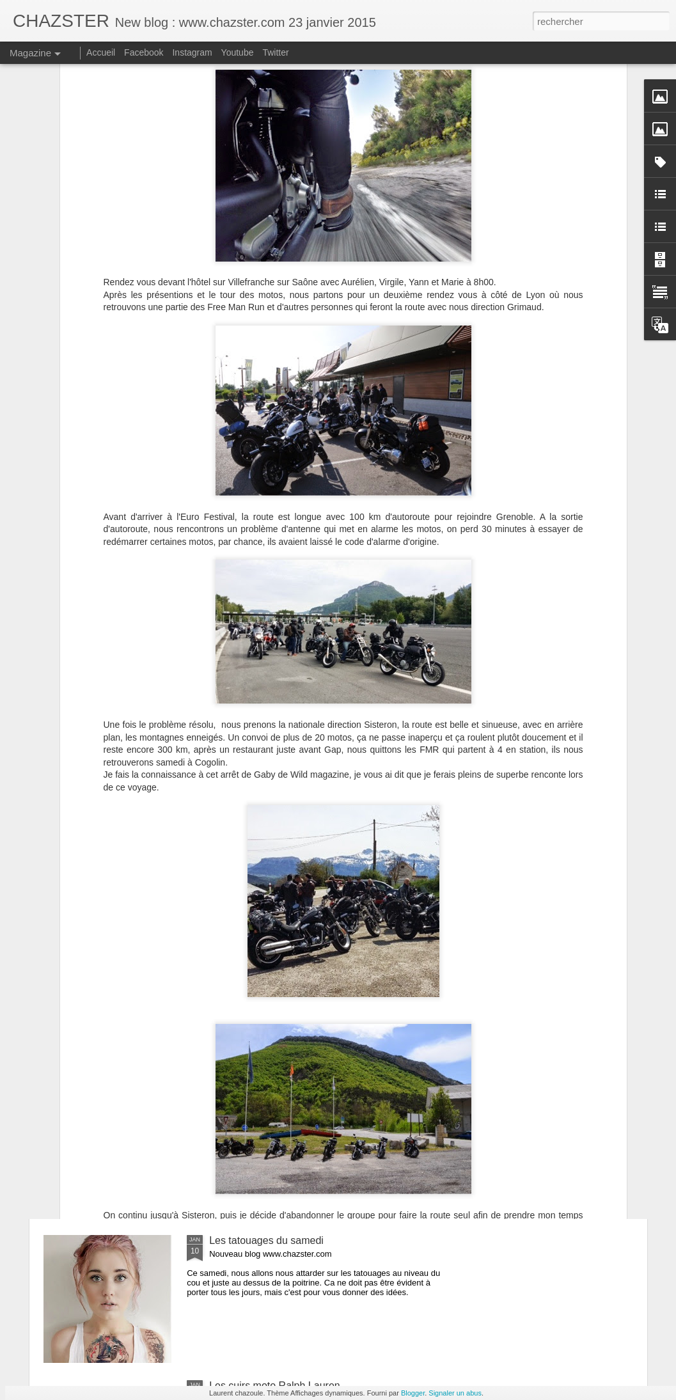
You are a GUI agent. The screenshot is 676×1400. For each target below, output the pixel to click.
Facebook (143, 52)
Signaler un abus (455, 1393)
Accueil (100, 52)
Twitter (275, 52)
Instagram (192, 52)
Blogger (413, 1393)
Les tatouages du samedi (266, 1240)
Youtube (237, 52)
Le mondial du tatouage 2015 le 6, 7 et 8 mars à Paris (331, 1095)
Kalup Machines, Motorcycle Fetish (288, 950)
